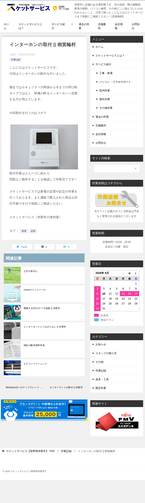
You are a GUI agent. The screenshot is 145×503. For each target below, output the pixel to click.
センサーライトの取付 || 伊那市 (66, 387)
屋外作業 (104, 99)
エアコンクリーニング (35, 363)
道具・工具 (102, 379)
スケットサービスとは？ (30, 26)
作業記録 (15, 59)
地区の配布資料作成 (34, 345)
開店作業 (101, 387)
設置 (33, 231)
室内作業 (104, 90)
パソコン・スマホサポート (115, 81)
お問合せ (136, 26)
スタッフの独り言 (106, 353)
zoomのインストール (35, 289)
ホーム (6, 26)
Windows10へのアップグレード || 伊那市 (25, 387)
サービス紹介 (58, 26)
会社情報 (119, 26)
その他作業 (106, 107)
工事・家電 (106, 73)
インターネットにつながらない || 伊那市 (45, 326)
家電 (24, 231)
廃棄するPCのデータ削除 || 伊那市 (42, 308)
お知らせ (101, 344)
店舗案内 (102, 26)
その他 (99, 361)
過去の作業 (84, 26)
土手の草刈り (31, 271)
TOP (30, 451)
